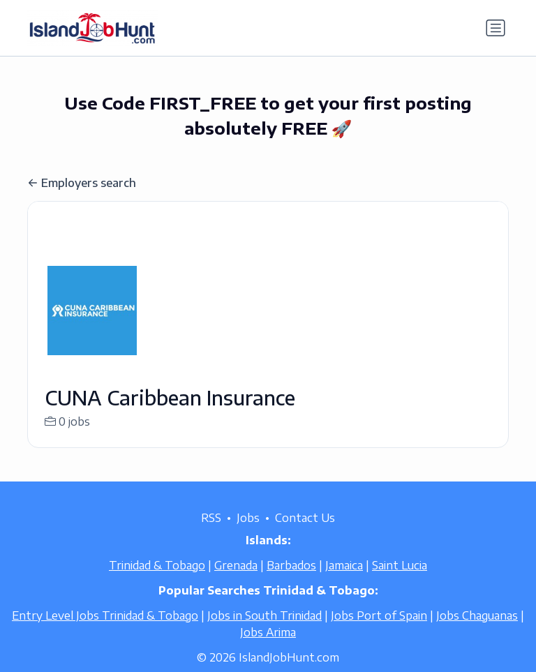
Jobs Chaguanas (477, 632)
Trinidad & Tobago (157, 582)
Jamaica (344, 582)
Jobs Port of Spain (379, 632)
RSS (211, 535)
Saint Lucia (399, 582)
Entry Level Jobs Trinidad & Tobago (105, 632)
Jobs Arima (268, 649)
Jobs (248, 535)
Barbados (291, 582)
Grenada (236, 582)
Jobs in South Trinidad (264, 632)
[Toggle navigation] (495, 28)
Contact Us (305, 535)
